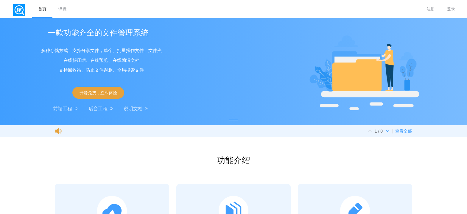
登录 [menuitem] (451, 9)
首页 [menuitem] (42, 9)
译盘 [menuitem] (62, 9)
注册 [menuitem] (430, 9)
